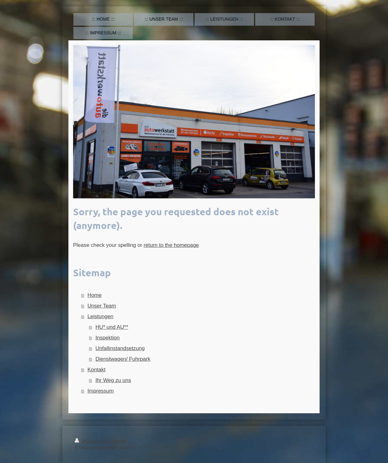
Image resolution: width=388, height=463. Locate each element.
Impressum (100, 391)
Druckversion (91, 441)
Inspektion (107, 338)
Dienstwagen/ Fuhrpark (122, 359)
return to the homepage (171, 245)
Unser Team (101, 306)
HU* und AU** (111, 327)
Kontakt (96, 370)
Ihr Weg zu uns (113, 380)
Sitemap (119, 441)
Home (94, 295)
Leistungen (100, 316)
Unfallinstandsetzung (120, 348)
